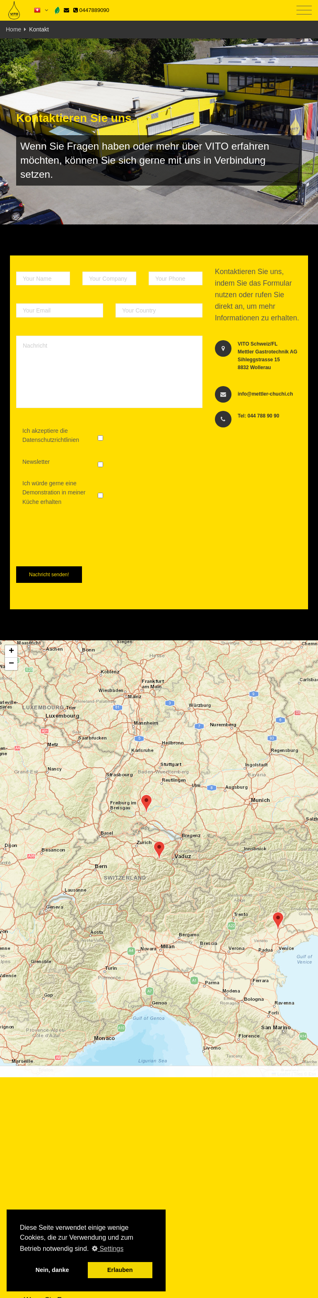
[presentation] (79, 544)
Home (13, 29)
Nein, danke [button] (52, 1270)
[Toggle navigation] (304, 10)
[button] (146, 803)
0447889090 (91, 10)
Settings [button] (107, 1248)
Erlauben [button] (120, 1270)
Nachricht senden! (49, 574)
